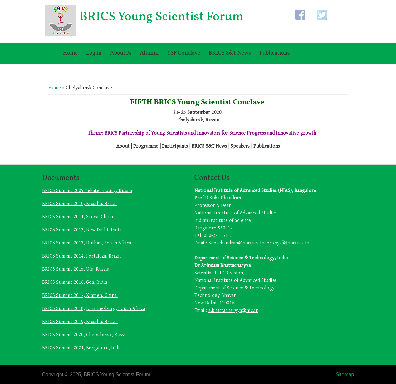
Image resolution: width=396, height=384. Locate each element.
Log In (94, 53)
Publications (274, 53)
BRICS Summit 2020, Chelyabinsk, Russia (85, 335)
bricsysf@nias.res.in (288, 243)
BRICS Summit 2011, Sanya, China (77, 217)
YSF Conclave (183, 53)
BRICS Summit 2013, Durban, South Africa (86, 243)
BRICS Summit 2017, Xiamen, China (80, 295)
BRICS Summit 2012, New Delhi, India (81, 230)
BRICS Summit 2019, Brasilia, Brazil (80, 322)
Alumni (149, 53)
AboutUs (120, 53)
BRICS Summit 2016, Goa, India (74, 282)
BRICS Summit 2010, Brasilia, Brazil (79, 204)
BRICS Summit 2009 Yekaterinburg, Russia (87, 191)
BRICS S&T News (229, 53)
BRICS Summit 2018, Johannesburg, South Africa (93, 309)
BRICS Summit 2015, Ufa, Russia (75, 269)
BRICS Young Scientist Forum (162, 17)
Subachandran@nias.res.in (236, 243)
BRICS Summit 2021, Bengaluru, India (82, 348)
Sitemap (345, 374)
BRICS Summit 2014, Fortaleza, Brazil (81, 256)
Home (70, 53)
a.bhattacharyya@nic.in (233, 310)
